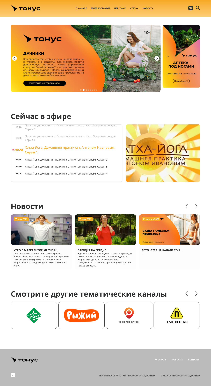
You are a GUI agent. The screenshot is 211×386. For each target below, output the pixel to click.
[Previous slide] (14, 58)
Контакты (194, 359)
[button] (81, 90)
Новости (148, 8)
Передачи (120, 8)
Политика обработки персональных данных (127, 375)
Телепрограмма (100, 8)
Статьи (134, 8)
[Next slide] (156, 58)
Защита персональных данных (180, 375)
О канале (81, 8)
